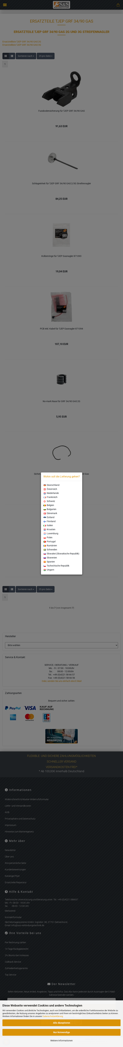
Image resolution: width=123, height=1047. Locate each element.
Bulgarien (49, 509)
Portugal (49, 541)
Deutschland (51, 485)
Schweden (50, 549)
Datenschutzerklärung (53, 1016)
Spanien (49, 561)
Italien (48, 525)
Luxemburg (50, 533)
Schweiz (49, 501)
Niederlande (51, 493)
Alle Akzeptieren (61, 1023)
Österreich (50, 489)
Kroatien (49, 529)
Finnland (49, 521)
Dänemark (50, 513)
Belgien (48, 505)
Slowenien (50, 557)
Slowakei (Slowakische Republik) (61, 553)
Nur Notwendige (61, 1032)
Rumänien (50, 545)
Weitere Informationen (61, 1040)
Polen (47, 537)
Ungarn (48, 569)
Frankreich (50, 497)
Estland (48, 517)
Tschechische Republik (56, 565)
